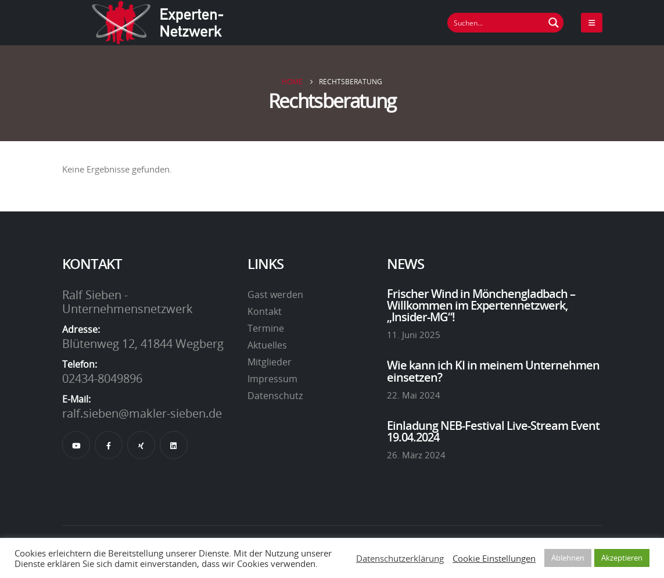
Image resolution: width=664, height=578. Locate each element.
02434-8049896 (102, 378)
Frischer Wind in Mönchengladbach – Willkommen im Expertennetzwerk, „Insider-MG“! (481, 305)
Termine (265, 328)
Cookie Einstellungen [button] (494, 558)
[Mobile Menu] (591, 23)
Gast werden (275, 294)
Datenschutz (275, 395)
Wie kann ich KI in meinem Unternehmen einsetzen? (493, 371)
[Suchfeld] (496, 22)
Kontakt (264, 311)
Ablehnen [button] (567, 557)
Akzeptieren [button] (622, 557)
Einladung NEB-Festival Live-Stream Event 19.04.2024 (493, 431)
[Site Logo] (158, 22)
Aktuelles (267, 345)
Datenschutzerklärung (400, 558)
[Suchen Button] (553, 23)
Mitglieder (269, 362)
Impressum (272, 378)
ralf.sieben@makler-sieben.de (142, 413)
